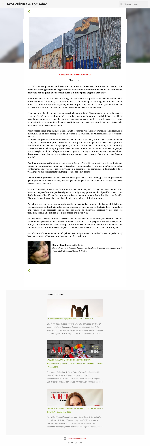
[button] (29, 11)
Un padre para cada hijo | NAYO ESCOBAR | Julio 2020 (70, 319)
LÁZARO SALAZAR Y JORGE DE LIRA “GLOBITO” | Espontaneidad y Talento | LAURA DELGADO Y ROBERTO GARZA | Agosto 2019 (75, 363)
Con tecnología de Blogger (75, 438)
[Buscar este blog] (136, 4)
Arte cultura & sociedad (27, 4)
